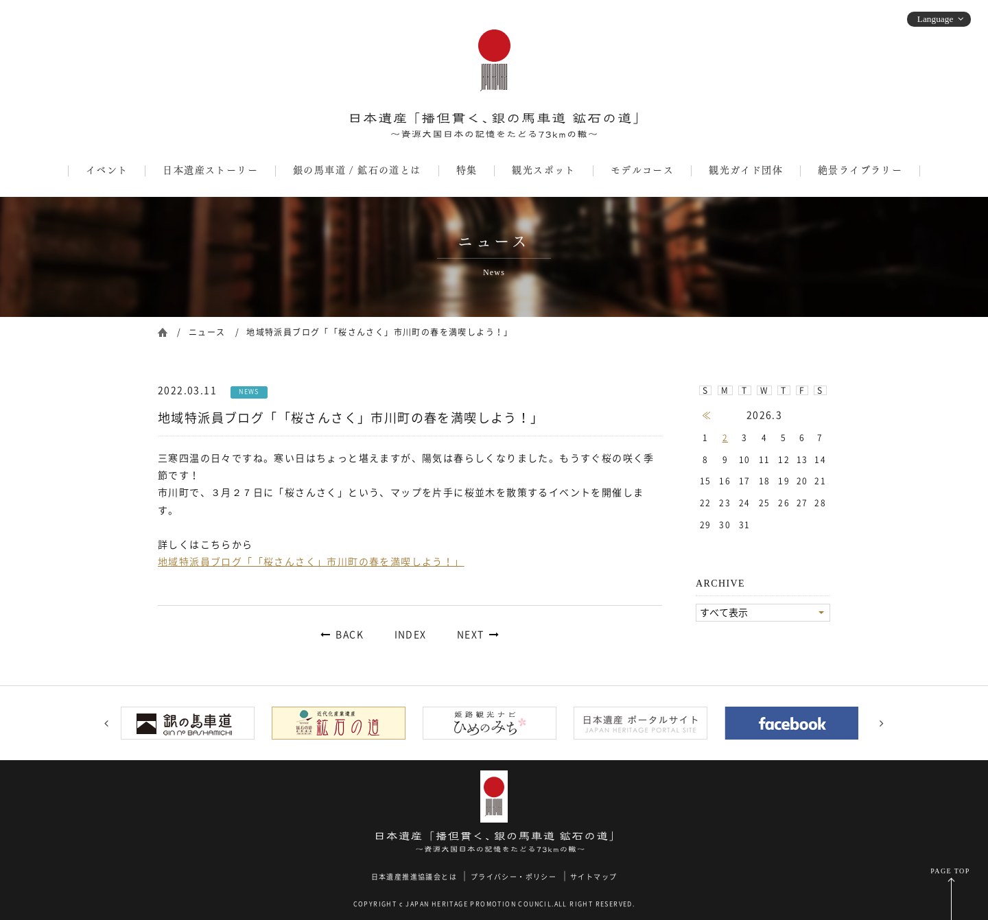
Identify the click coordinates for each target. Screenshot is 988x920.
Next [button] (882, 723)
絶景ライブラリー (860, 170)
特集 (467, 170)
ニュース (207, 332)
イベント (107, 170)
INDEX (411, 634)
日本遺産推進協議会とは (414, 876)
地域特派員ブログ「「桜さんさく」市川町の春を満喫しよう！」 (311, 562)
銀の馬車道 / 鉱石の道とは (357, 170)
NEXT (470, 634)
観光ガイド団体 (746, 170)
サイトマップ (593, 876)
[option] (192, 723)
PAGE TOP (949, 871)
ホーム (162, 331)
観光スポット (543, 170)
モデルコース (642, 170)
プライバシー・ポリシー (513, 876)
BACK (350, 634)
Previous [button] (106, 723)
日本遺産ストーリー (210, 170)
